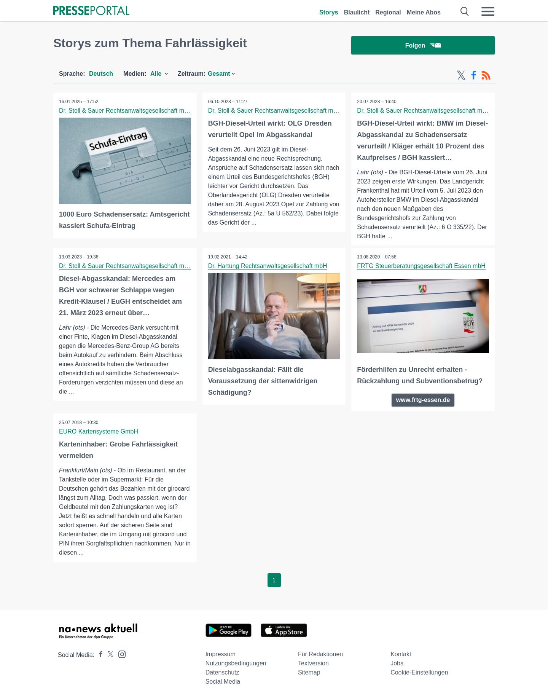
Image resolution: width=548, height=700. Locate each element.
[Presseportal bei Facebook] (98, 655)
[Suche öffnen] (465, 11)
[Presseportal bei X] (108, 655)
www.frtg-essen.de (423, 400)
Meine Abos (424, 12)
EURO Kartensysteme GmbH (98, 431)
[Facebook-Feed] (473, 75)
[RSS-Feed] (486, 75)
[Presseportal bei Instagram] (120, 654)
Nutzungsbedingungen (236, 663)
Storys (328, 12)
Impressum (221, 654)
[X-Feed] (461, 75)
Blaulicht (357, 12)
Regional (388, 12)
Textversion (313, 663)
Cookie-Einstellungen (419, 672)
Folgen (423, 45)
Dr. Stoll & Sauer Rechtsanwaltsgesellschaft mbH (125, 110)
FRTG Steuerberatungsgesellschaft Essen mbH (421, 266)
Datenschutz (222, 672)
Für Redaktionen (320, 654)
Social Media (223, 681)
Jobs (396, 663)
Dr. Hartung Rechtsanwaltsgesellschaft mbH (267, 266)
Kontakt (400, 654)
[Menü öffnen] (488, 11)
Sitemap (309, 672)
